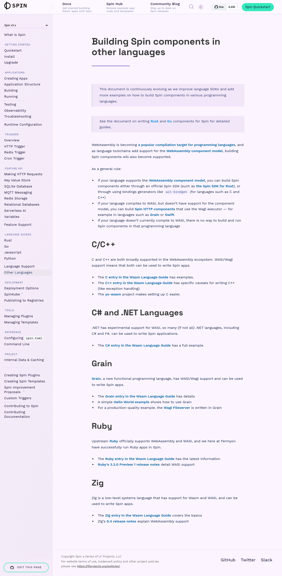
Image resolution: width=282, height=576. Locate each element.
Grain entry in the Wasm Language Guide (140, 396)
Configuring (23, 338)
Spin (18, 6)
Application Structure (22, 84)
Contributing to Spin (21, 406)
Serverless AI (15, 211)
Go (6, 246)
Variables (11, 217)
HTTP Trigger (14, 146)
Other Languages (18, 272)
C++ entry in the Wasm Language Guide (139, 283)
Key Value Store (17, 180)
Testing (10, 104)
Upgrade (11, 62)
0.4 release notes (121, 521)
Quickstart (13, 50)
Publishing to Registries (24, 300)
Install (9, 57)
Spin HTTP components (155, 209)
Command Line (16, 344)
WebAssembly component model (195, 151)
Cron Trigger (14, 158)
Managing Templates (21, 322)
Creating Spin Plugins (22, 375)
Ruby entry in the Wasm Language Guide (139, 459)
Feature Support (17, 225)
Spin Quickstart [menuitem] (257, 7)
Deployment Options (21, 288)
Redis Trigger (15, 152)
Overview (11, 140)
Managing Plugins (18, 316)
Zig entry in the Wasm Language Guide (138, 515)
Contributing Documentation (17, 414)
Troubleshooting (17, 116)
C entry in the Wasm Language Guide (136, 277)
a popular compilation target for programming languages (186, 145)
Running (11, 97)
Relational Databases (22, 204)
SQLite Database (18, 186)
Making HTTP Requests (23, 174)
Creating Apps (16, 78)
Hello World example (131, 402)
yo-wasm (113, 294)
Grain (154, 215)
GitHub (228, 559)
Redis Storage (15, 198)
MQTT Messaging (18, 192)
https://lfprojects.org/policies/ (98, 566)
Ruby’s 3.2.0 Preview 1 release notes (129, 464)
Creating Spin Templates (24, 381)
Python (10, 258)
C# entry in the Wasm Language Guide (138, 345)
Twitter (248, 559)
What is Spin (14, 35)
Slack (266, 559)
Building (11, 90)
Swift (169, 215)
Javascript (12, 252)
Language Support (19, 266)
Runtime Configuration (23, 125)
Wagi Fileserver (177, 408)
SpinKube (13, 294)
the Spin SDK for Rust (214, 186)
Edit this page (26, 567)
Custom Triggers (17, 398)
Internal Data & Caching (24, 360)
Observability (15, 111)
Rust (8, 240)
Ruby (114, 441)
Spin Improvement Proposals (19, 389)
